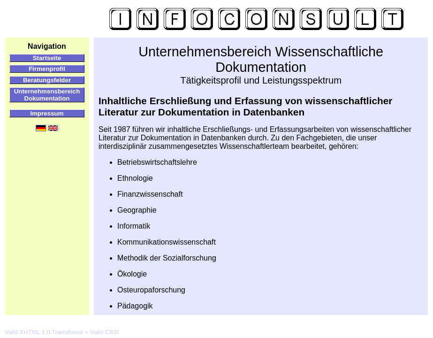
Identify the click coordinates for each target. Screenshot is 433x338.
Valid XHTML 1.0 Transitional (44, 332)
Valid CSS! (104, 332)
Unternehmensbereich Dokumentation (47, 95)
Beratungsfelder (47, 80)
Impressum (46, 113)
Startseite (47, 57)
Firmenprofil (47, 68)
